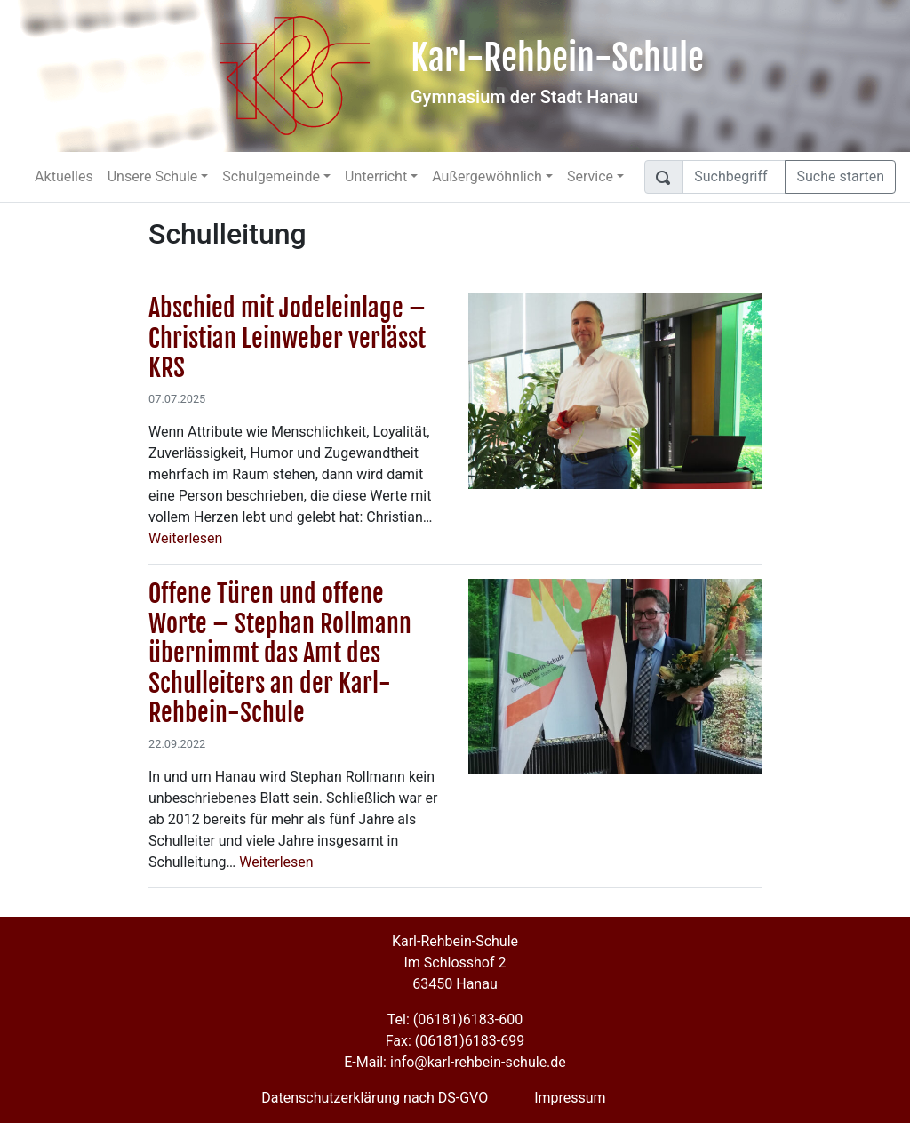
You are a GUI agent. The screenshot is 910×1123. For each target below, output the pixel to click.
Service (590, 176)
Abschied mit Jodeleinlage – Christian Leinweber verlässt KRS (287, 338)
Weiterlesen (185, 538)
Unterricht (376, 176)
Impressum (570, 1097)
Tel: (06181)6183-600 (455, 1019)
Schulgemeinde (271, 176)
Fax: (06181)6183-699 (455, 1040)
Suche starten (840, 176)
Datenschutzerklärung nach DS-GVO (374, 1097)
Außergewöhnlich (487, 176)
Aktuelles (64, 176)
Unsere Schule (153, 176)
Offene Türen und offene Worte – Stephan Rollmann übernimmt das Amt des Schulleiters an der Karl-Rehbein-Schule (279, 653)
